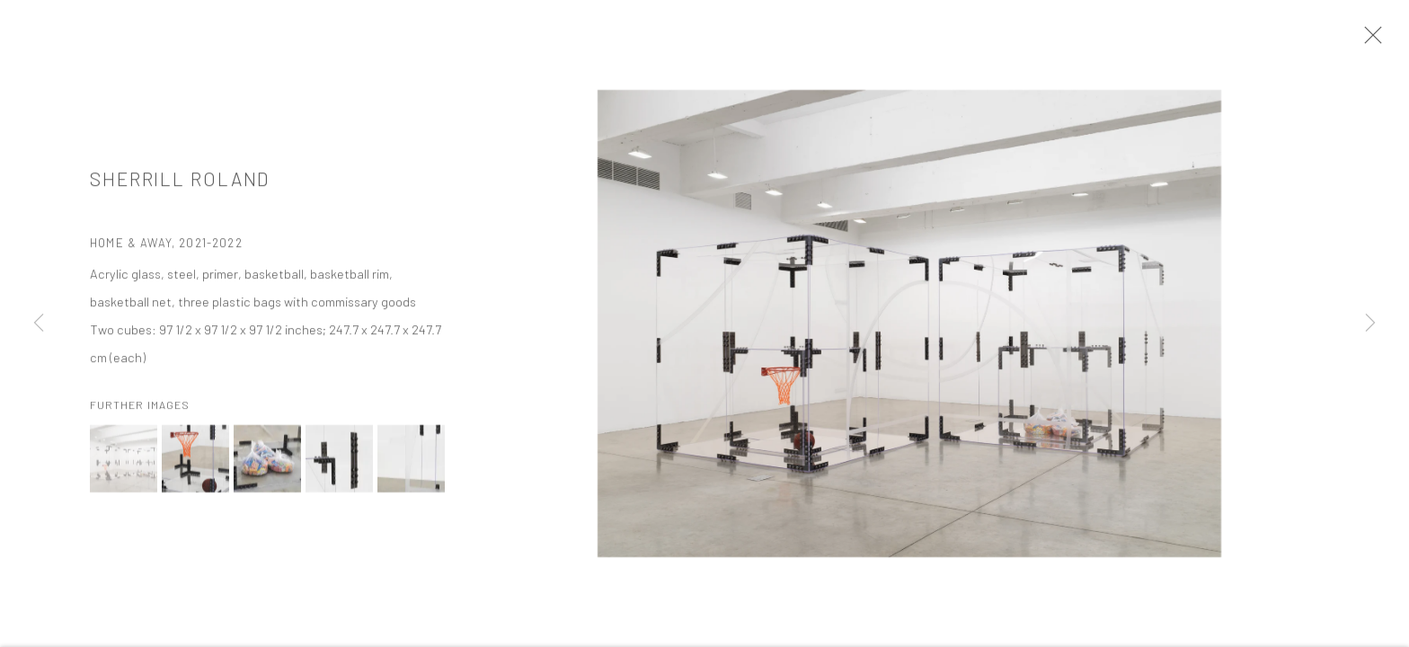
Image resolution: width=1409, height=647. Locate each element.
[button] (123, 460)
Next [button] (1370, 323)
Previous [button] (38, 323)
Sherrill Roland (180, 181)
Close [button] (1368, 40)
